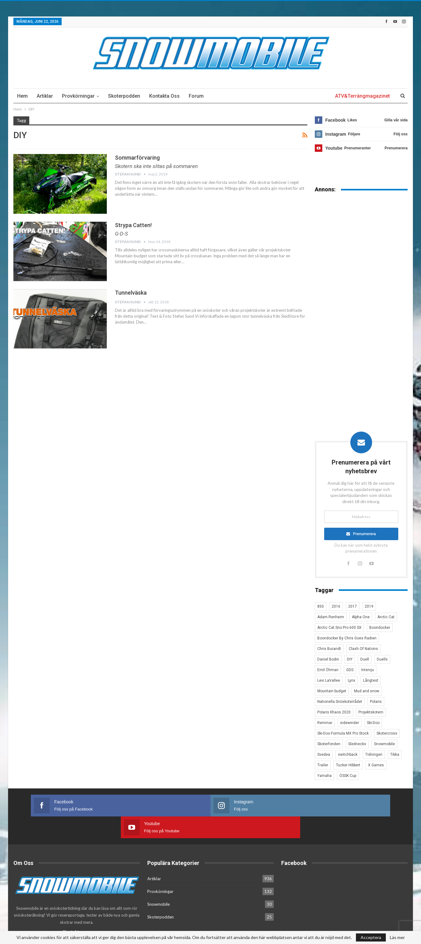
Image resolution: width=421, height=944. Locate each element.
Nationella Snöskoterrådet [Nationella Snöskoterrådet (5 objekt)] (339, 701)
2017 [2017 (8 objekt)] (352, 606)
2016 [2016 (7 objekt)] (336, 606)
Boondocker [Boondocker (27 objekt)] (379, 627)
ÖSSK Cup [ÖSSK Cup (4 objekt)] (347, 775)
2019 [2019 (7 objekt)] (369, 606)
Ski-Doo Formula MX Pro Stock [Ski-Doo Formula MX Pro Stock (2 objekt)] (343, 733)
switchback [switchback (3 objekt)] (347, 754)
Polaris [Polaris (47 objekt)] (376, 701)
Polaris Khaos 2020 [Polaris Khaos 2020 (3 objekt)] (334, 712)
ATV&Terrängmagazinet (362, 96)
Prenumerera (364, 534)
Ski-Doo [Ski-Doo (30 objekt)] (373, 723)
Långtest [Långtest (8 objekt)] (370, 680)
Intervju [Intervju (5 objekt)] (367, 670)
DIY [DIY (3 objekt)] (349, 659)
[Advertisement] (361, 294)
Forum (196, 96)
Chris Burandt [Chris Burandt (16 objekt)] (329, 649)
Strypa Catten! (133, 225)
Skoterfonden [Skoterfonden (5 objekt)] (328, 744)
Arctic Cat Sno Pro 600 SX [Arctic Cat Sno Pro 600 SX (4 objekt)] (339, 627)
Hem (22, 96)
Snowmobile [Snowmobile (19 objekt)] (384, 744)
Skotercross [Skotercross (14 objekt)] (386, 733)
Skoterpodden (124, 96)
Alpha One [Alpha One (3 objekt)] (361, 617)
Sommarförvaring (137, 157)
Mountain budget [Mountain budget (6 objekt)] (331, 691)
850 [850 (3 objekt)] (320, 606)
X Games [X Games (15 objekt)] (376, 765)
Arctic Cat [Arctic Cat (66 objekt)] (386, 617)
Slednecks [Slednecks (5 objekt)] (357, 744)
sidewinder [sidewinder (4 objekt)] (349, 723)
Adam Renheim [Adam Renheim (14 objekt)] (330, 617)
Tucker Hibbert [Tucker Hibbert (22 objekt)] (348, 765)
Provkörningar (78, 96)
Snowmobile (158, 882)
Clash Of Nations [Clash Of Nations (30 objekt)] (363, 649)
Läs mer (397, 937)
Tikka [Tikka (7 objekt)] (394, 754)
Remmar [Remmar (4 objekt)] (324, 723)
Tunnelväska (131, 292)
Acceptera (371, 937)
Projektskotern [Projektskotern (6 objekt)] (370, 712)
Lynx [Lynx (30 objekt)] (351, 680)
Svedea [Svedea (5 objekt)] (323, 754)
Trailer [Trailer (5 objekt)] (322, 765)
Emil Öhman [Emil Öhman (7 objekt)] (327, 670)
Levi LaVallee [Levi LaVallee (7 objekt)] (328, 680)
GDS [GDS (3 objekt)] (349, 670)
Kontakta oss (164, 96)
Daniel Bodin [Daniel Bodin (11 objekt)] (328, 659)
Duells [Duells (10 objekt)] (382, 659)
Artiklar (45, 96)
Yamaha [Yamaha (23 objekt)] (324, 775)
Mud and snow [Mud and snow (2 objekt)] (366, 691)
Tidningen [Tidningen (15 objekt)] (373, 754)
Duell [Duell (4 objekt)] (364, 659)
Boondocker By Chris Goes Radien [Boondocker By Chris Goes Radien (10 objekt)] (346, 638)
